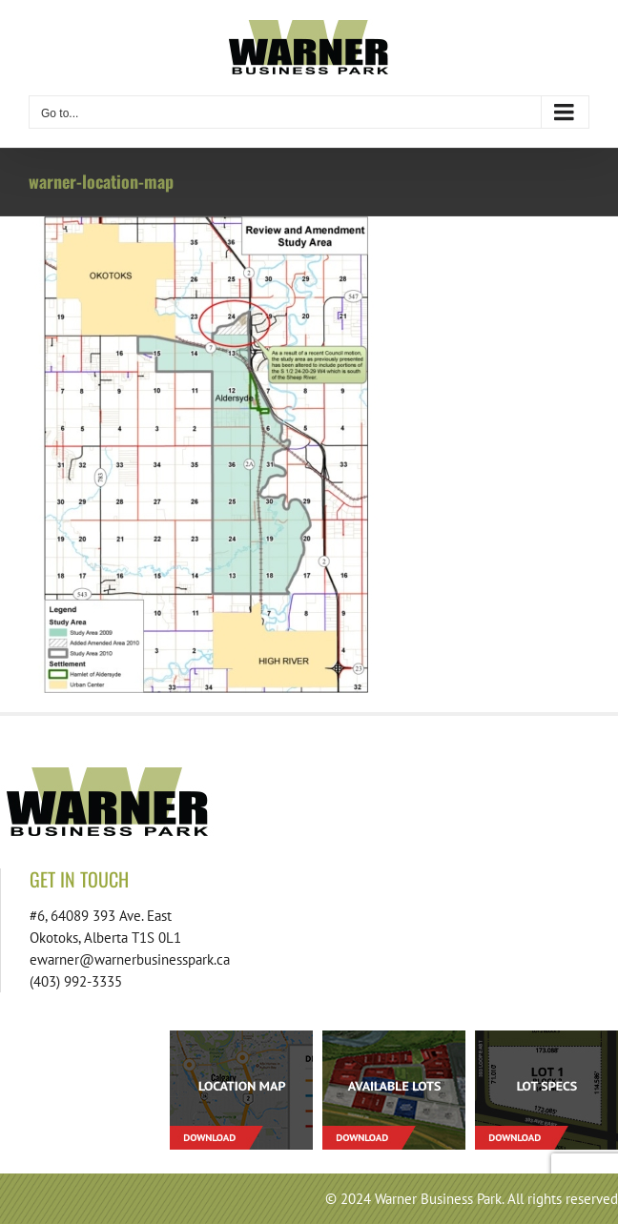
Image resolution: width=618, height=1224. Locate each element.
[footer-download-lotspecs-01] (546, 1038)
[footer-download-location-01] (241, 1038)
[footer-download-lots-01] (393, 1038)
